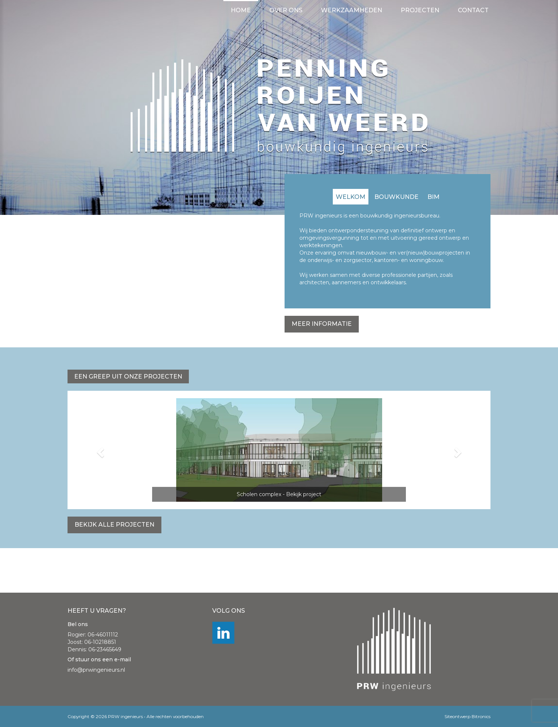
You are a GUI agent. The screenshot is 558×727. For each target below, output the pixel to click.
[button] (99, 450)
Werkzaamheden (351, 10)
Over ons (285, 10)
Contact (473, 10)
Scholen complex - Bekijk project (279, 494)
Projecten (420, 10)
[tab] (350, 196)
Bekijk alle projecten (114, 524)
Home (241, 10)
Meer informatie (322, 323)
